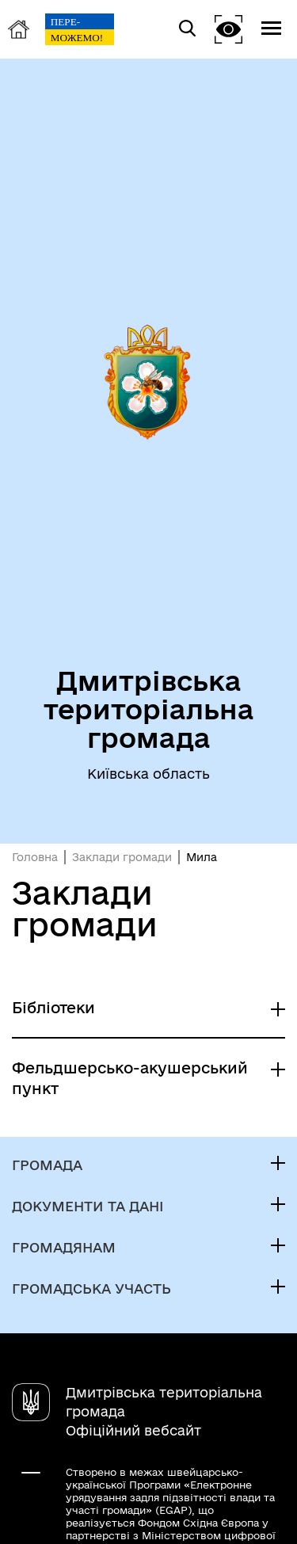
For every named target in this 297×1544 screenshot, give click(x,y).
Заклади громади (122, 857)
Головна (35, 857)
